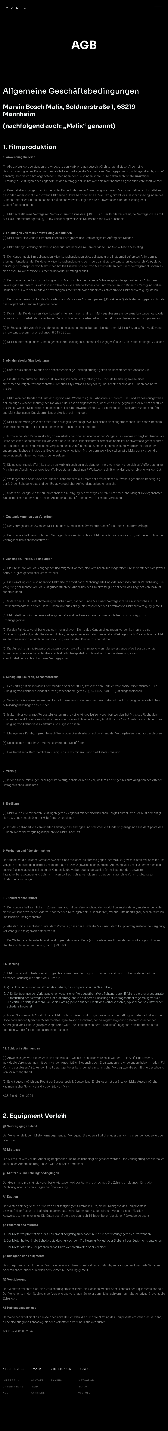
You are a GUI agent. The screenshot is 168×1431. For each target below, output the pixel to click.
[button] (158, 7)
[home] (16, 7)
